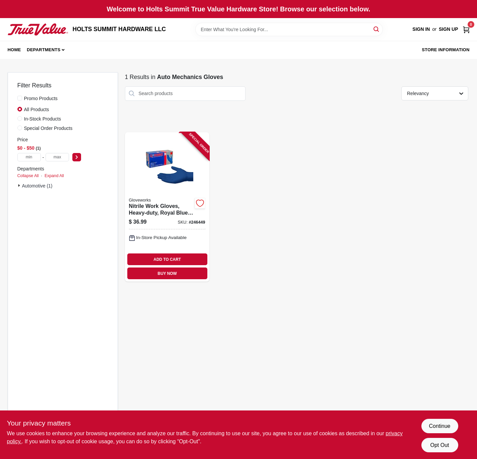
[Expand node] (19, 185)
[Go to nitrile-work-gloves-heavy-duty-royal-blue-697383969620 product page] (167, 207)
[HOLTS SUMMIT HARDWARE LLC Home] (38, 29)
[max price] (57, 157)
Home (14, 49)
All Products (36, 109)
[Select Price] (76, 157)
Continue (439, 426)
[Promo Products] (19, 98)
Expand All (54, 175)
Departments (43, 49)
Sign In (421, 29)
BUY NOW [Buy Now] (167, 273)
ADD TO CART (167, 259)
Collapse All (28, 175)
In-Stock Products (42, 119)
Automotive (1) (37, 185)
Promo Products (41, 98)
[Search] (377, 28)
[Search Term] (289, 29)
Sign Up (448, 29)
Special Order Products (48, 128)
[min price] (29, 157)
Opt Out (439, 445)
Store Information (445, 49)
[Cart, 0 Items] (466, 29)
